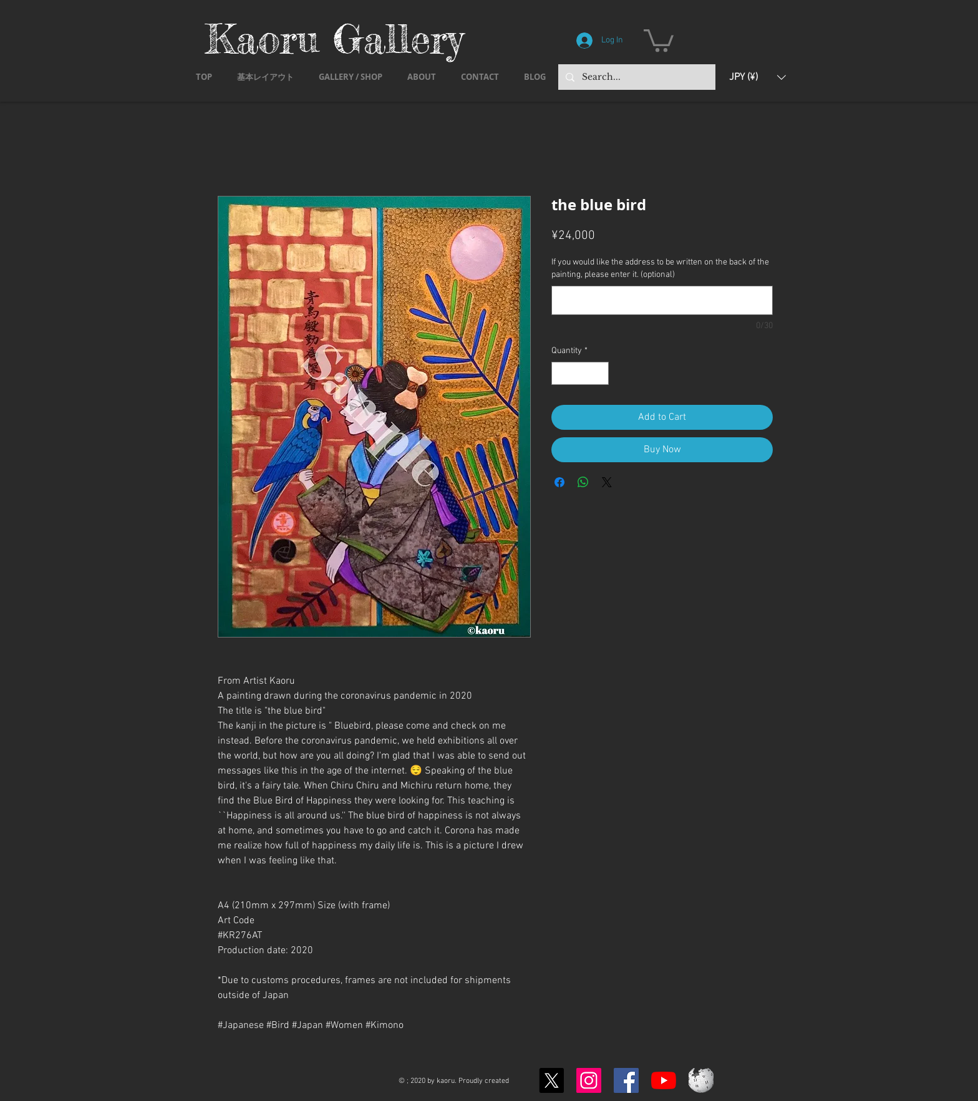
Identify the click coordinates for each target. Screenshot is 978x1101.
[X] (551, 1080)
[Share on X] (606, 482)
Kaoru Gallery (334, 38)
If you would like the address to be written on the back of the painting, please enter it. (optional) (660, 268)
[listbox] (757, 77)
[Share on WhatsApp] (583, 482)
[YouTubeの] (663, 1080)
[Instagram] (588, 1080)
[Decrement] (561, 373)
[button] (659, 39)
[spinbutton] (580, 373)
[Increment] (599, 373)
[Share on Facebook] (559, 482)
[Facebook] (626, 1080)
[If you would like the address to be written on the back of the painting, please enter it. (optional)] (662, 300)
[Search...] (635, 77)
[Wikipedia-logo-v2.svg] (701, 1080)
